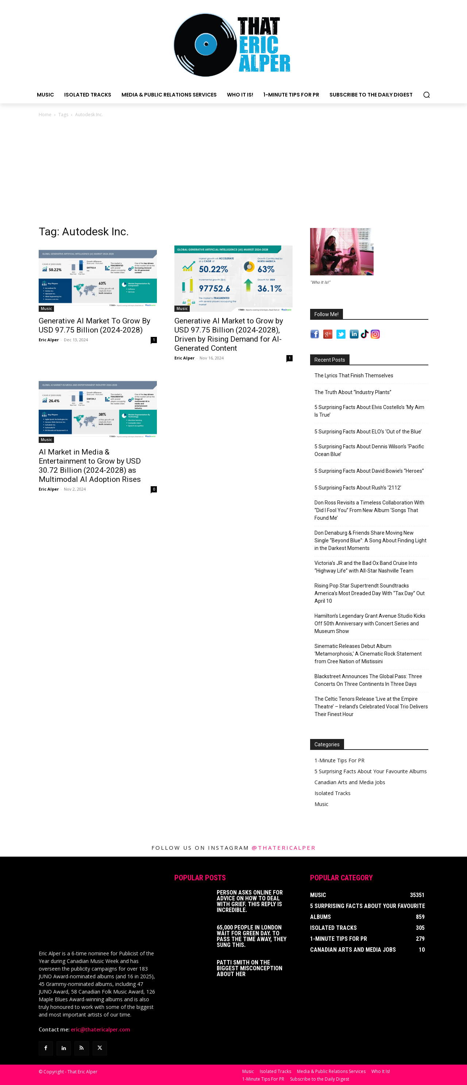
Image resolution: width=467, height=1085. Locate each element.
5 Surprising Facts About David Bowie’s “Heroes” (369, 471)
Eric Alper (49, 339)
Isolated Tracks (332, 793)
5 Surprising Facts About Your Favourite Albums (370, 771)
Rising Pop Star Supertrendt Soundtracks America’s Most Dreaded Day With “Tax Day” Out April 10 (369, 593)
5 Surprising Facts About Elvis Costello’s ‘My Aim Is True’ (369, 411)
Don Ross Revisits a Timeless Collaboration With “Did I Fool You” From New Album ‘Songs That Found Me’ (369, 510)
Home (45, 114)
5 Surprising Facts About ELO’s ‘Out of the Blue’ (368, 432)
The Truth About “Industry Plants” (352, 392)
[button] (426, 94)
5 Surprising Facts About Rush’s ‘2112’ (357, 488)
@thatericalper (284, 847)
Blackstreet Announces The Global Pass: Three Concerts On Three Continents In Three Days (368, 680)
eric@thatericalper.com (100, 1029)
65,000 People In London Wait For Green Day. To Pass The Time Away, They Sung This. (251, 936)
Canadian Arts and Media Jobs (349, 782)
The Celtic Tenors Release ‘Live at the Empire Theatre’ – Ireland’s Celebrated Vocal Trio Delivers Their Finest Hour (371, 706)
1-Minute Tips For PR (339, 760)
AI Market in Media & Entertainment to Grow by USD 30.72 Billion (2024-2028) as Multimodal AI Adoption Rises (90, 466)
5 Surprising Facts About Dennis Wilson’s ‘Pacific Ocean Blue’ (369, 450)
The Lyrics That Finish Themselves (353, 375)
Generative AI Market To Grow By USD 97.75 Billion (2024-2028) (94, 325)
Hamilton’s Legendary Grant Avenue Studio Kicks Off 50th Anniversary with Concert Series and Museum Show (369, 623)
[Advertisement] (233, 173)
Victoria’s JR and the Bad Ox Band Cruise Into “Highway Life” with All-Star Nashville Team (365, 567)
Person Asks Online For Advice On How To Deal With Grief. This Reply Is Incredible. (250, 901)
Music (46, 308)
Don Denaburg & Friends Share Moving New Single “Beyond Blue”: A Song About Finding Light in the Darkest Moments (370, 540)
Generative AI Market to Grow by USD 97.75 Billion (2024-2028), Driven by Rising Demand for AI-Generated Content (228, 335)
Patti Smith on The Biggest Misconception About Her (249, 968)
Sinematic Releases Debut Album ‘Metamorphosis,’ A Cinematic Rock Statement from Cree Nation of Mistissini (368, 653)
